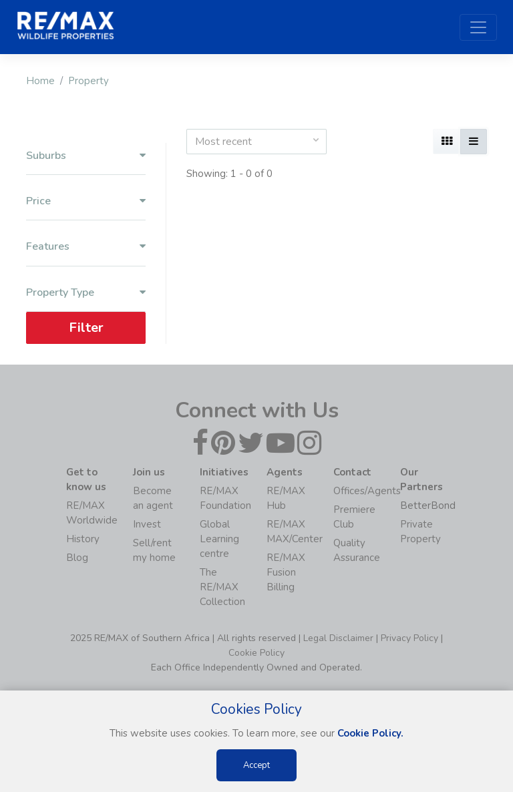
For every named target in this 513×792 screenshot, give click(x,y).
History (83, 539)
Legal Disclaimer (338, 638)
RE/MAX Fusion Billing (286, 572)
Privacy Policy (409, 638)
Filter (86, 328)
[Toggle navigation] (478, 27)
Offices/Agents (367, 491)
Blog (77, 557)
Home (40, 80)
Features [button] (86, 246)
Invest (147, 524)
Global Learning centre (219, 539)
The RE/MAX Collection (222, 587)
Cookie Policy (256, 652)
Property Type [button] (86, 292)
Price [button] (86, 201)
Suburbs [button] (86, 156)
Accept (256, 765)
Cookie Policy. (370, 733)
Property (88, 80)
